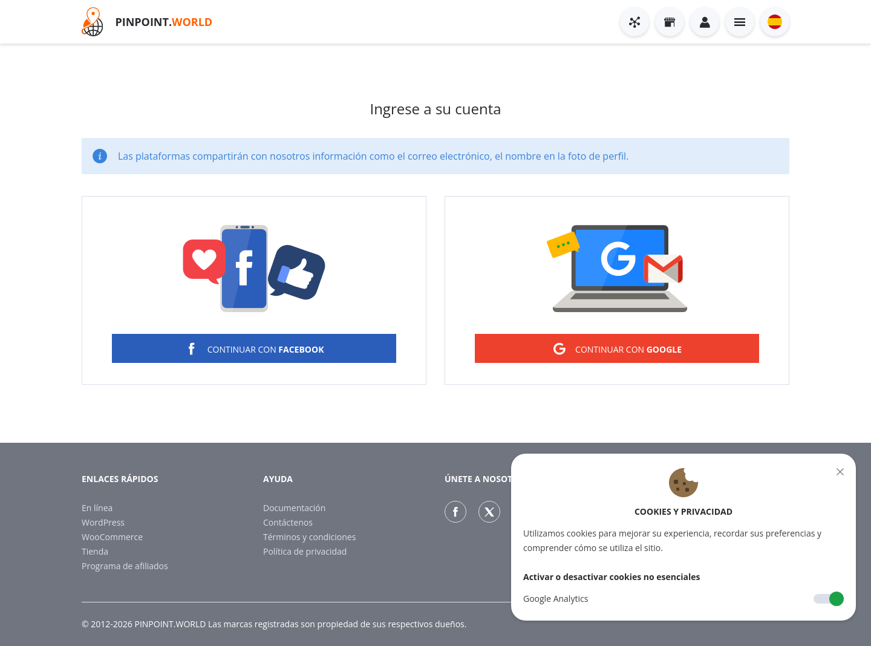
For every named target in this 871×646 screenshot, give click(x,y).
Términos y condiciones (309, 537)
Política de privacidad (305, 551)
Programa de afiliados (125, 566)
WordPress (103, 522)
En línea (97, 508)
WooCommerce (112, 537)
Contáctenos (288, 522)
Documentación (294, 508)
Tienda (95, 551)
